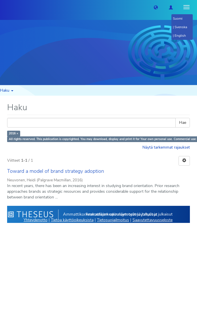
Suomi (178, 18)
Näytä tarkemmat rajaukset (166, 147)
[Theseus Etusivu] (4, 7)
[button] (156, 7)
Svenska (181, 27)
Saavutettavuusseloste (152, 220)
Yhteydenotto (35, 220)
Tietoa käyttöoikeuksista (72, 220)
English (180, 35)
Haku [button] (6, 90)
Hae (182, 122)
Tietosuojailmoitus (113, 220)
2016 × (13, 133)
